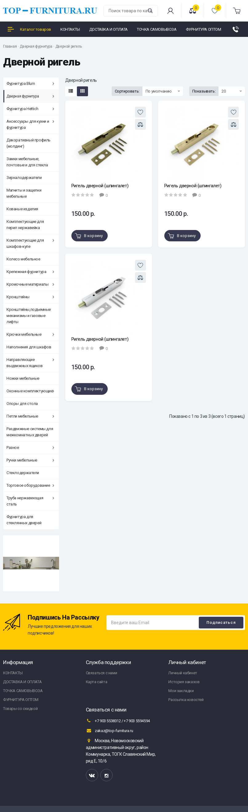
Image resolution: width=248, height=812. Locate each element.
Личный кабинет (182, 673)
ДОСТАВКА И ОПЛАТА (22, 681)
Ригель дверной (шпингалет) (100, 185)
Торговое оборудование (30, 485)
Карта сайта (96, 681)
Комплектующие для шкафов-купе (30, 243)
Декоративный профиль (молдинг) (28, 143)
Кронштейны (30, 297)
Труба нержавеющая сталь (30, 501)
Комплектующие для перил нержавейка (25, 224)
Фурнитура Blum (30, 83)
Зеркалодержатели (24, 177)
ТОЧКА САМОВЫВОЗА (23, 690)
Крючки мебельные (30, 334)
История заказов (183, 681)
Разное (30, 447)
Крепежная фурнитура (30, 271)
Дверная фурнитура (36, 46)
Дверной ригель (68, 46)
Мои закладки (181, 690)
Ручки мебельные (30, 460)
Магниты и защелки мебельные (23, 193)
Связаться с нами (101, 673)
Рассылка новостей (185, 699)
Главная (10, 46)
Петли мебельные (30, 416)
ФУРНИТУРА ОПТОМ (20, 699)
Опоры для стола (22, 403)
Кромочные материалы (30, 284)
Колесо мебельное (23, 259)
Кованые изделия (22, 209)
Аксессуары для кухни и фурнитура (30, 124)
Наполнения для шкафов (28, 347)
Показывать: (204, 91)
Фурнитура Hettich (30, 108)
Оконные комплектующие (30, 391)
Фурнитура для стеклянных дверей (23, 519)
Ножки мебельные (22, 378)
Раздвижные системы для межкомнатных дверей (29, 431)
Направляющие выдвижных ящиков (30, 362)
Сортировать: (127, 91)
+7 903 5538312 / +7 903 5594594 (118, 721)
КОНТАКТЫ (13, 673)
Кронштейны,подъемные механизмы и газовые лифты (28, 315)
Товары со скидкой (20, 708)
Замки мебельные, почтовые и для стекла (27, 161)
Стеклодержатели (22, 472)
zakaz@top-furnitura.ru (109, 730)
